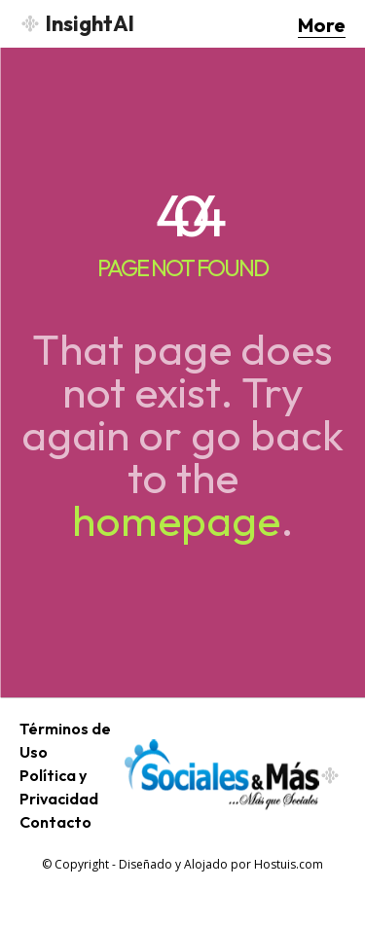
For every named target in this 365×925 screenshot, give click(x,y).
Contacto (55, 822)
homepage (176, 520)
